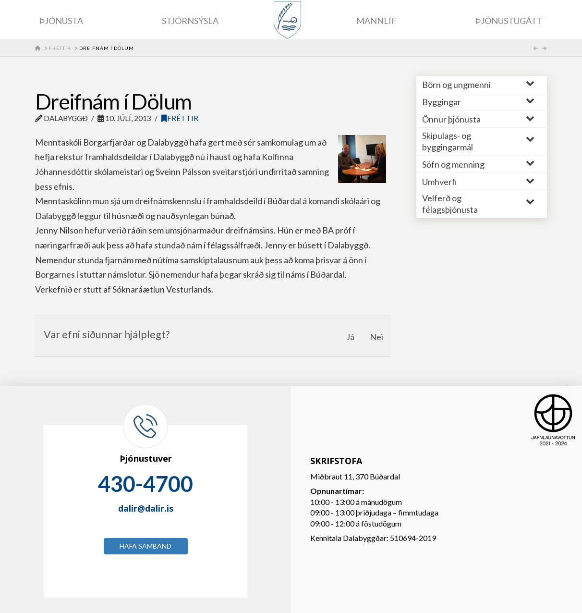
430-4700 (145, 484)
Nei (376, 336)
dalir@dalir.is (145, 508)
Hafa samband (145, 546)
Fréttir (179, 118)
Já (350, 336)
